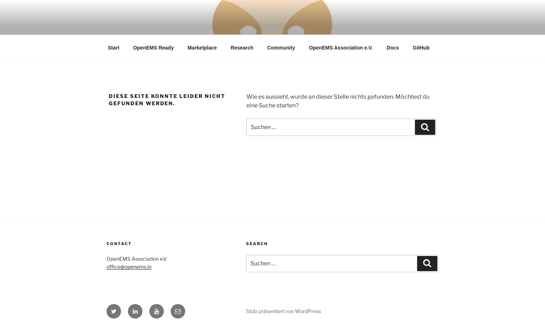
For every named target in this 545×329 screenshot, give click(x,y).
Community (281, 48)
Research (241, 48)
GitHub (421, 48)
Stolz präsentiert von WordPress (283, 311)
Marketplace (202, 48)
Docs (393, 48)
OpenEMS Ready (153, 48)
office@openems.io (129, 267)
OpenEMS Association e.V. (341, 48)
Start (114, 48)
